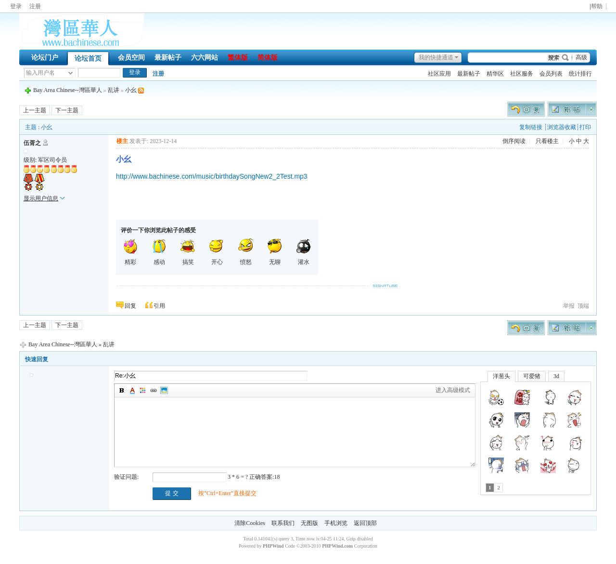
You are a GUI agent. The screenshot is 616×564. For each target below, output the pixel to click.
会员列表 (551, 73)
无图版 (309, 523)
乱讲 (113, 90)
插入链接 (153, 390)
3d (556, 376)
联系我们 (283, 523)
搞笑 (188, 251)
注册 (35, 6)
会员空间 (131, 57)
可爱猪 (531, 376)
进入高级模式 (453, 390)
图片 (164, 390)
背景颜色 (143, 390)
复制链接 (530, 127)
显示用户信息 (41, 198)
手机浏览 (335, 523)
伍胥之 (32, 143)
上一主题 (34, 110)
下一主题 (66, 110)
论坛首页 (88, 58)
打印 (585, 127)
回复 (130, 305)
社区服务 (521, 73)
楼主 (122, 141)
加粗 (122, 390)
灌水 (303, 251)
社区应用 (439, 73)
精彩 (130, 251)
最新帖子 (167, 57)
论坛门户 (44, 57)
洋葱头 (501, 376)
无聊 (274, 251)
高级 (581, 57)
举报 (569, 305)
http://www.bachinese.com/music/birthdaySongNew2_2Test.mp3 (212, 176)
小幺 (131, 90)
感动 (159, 251)
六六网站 (204, 57)
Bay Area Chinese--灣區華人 (67, 90)
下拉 (70, 73)
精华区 (495, 73)
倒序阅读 (514, 141)
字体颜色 (132, 390)
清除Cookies (249, 523)
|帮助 (596, 6)
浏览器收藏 (561, 127)
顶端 (583, 305)
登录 (16, 6)
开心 (217, 251)
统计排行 (580, 73)
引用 (159, 305)
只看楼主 (547, 141)
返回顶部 (365, 523)
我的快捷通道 (436, 57)
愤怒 (246, 251)
